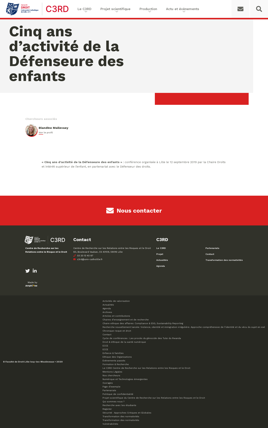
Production (148, 9)
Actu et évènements (182, 9)
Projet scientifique (115, 9)
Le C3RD (84, 9)
